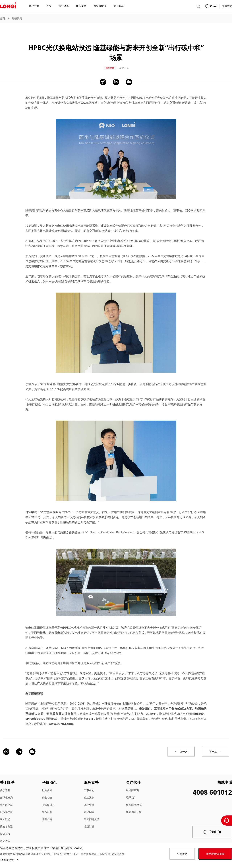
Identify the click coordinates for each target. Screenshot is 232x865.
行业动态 (47, 789)
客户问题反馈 (91, 811)
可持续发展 (6, 803)
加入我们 (5, 811)
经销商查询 (132, 782)
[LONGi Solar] (8, 7)
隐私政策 (119, 854)
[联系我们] (226, 820)
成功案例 (89, 789)
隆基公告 (47, 811)
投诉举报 (5, 825)
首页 (2, 18)
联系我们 (131, 789)
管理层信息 (6, 796)
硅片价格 (47, 782)
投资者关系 (6, 818)
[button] (198, 7)
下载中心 (89, 782)
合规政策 (5, 832)
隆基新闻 (17, 18)
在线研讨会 (48, 796)
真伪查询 (89, 796)
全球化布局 (6, 789)
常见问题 (89, 803)
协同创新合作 (133, 803)
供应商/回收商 (134, 796)
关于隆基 (5, 782)
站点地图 (5, 839)
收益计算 (89, 818)
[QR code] (202, 839)
